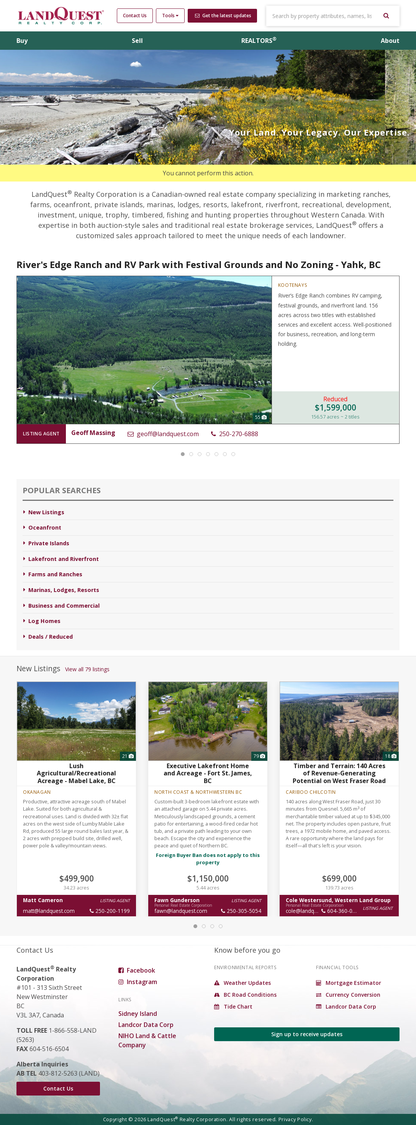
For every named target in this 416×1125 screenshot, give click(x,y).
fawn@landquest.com (180, 910)
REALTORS (259, 40)
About (390, 40)
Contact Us (135, 15)
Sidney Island (137, 1013)
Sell (137, 40)
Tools (170, 15)
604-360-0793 (341, 910)
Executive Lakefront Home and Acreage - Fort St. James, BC (208, 773)
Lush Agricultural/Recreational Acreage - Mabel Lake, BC (76, 773)
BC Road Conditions (245, 994)
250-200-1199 (110, 910)
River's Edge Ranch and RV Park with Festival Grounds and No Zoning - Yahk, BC (198, 264)
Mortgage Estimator (348, 982)
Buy (22, 40)
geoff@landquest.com (163, 434)
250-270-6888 (234, 434)
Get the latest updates (223, 15)
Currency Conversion (348, 994)
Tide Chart (233, 1006)
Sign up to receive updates (306, 1034)
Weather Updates (242, 982)
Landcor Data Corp (146, 1024)
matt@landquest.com (49, 910)
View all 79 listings (87, 669)
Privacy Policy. (295, 1119)
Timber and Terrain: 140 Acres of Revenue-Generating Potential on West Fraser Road (339, 773)
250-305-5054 (241, 910)
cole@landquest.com (311, 910)
